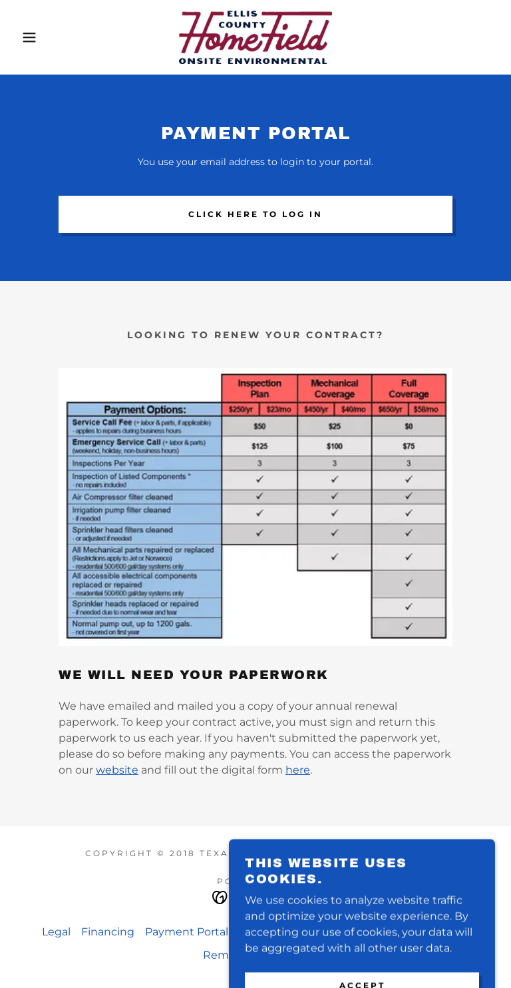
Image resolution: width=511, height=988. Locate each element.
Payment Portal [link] (186, 931)
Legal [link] (56, 931)
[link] (255, 37)
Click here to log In (255, 214)
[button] (25, 37)
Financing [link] (107, 931)
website (117, 770)
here (297, 770)
